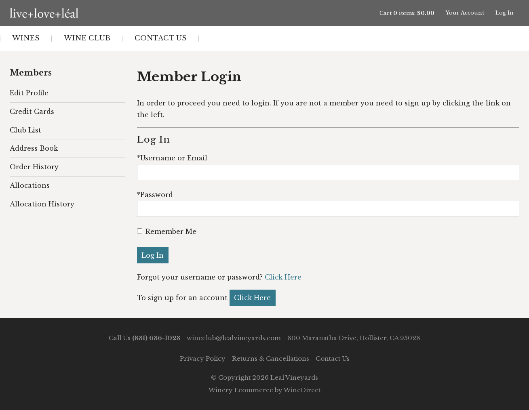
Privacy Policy (203, 358)
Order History (34, 167)
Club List (25, 130)
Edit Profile (29, 93)
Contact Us (161, 38)
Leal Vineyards (86, 13)
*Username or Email (172, 158)
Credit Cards (32, 111)
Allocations (30, 185)
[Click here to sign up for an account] (252, 298)
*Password (155, 195)
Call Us (144, 338)
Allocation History (42, 204)
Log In (504, 12)
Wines (26, 38)
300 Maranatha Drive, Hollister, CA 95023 (353, 338)
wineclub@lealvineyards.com (234, 338)
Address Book (34, 148)
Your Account (465, 12)
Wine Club (87, 38)
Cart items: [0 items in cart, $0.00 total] (406, 13)
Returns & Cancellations (270, 358)
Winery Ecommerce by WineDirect (264, 390)
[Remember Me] (139, 230)
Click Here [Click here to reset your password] (283, 277)
